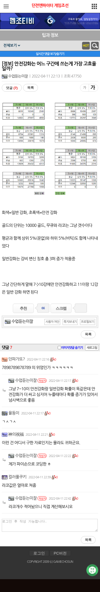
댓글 (12, 88)
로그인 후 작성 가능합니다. (50, 525)
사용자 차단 (52, 321)
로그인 (39, 553)
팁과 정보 (50, 35)
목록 (30, 88)
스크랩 (61, 308)
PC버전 (60, 553)
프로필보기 (87, 321)
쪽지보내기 (70, 321)
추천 (23, 308)
